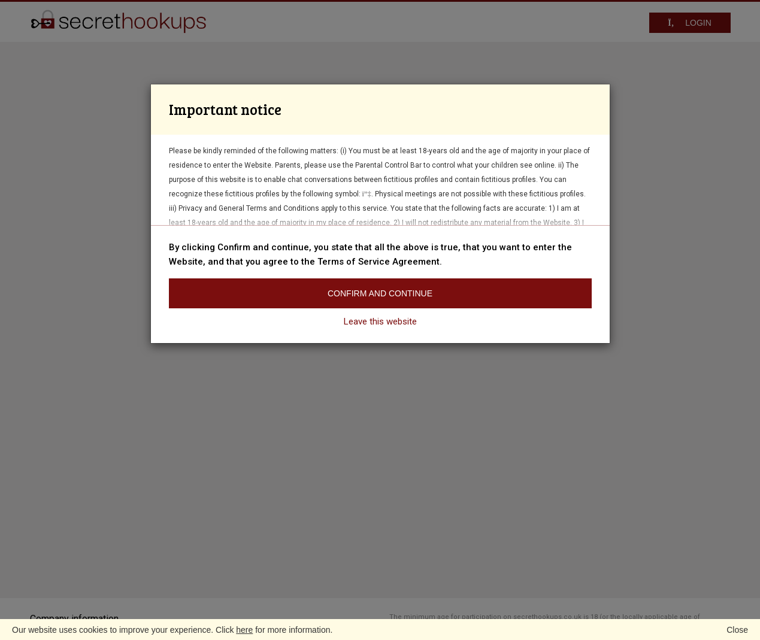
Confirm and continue (380, 293)
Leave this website (380, 321)
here (244, 630)
